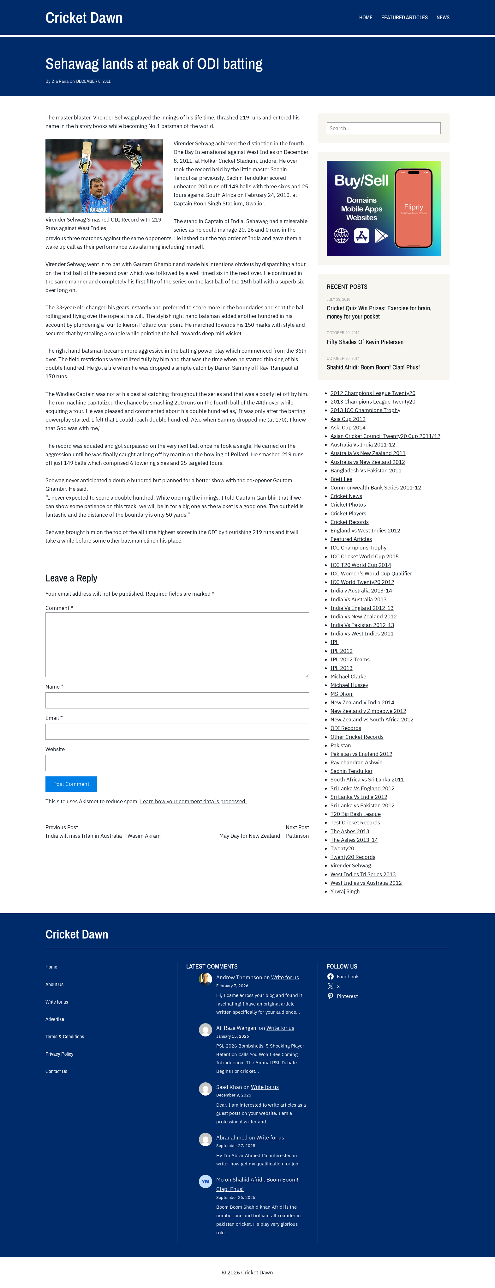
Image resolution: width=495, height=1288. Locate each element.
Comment (59, 608)
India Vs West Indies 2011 (362, 633)
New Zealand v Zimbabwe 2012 (368, 711)
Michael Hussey (349, 685)
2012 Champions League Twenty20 (373, 393)
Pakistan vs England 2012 (361, 753)
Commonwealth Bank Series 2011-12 (376, 487)
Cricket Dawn (84, 17)
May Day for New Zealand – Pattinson (264, 835)
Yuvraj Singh (345, 891)
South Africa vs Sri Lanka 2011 (367, 779)
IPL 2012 (342, 650)
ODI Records (346, 728)
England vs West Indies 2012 (365, 530)
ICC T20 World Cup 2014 (361, 565)
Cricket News (346, 496)
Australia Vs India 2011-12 (363, 444)
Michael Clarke (348, 676)
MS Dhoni (342, 693)
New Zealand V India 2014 (362, 702)
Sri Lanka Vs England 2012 (363, 788)
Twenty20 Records (353, 857)
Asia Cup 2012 (348, 419)
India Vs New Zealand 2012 (364, 616)
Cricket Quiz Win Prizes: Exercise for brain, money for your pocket (379, 312)
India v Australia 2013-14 (361, 590)
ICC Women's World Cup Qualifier (371, 573)
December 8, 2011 (93, 81)
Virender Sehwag (351, 865)
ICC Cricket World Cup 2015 (365, 556)
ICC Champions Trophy (358, 547)
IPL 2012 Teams (350, 659)
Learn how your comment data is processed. (193, 801)
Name (54, 686)
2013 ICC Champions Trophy (365, 410)
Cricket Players (348, 513)
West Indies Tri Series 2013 (363, 874)
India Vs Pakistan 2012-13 (362, 625)
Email (54, 717)
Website (55, 749)
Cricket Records (350, 522)
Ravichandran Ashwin (357, 762)
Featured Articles (351, 539)
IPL (335, 642)
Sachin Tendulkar (352, 771)
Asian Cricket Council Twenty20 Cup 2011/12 (385, 436)
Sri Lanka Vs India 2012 (359, 796)
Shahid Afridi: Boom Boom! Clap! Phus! (373, 367)
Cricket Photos (348, 504)
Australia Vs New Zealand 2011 (368, 453)
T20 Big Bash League (356, 814)
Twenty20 (342, 848)
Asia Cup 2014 (348, 427)
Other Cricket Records (357, 736)
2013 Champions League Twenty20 (373, 401)
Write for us (285, 977)
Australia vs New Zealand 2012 (368, 462)
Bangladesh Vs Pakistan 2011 (366, 470)
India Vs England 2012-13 (362, 608)
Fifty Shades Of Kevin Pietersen (365, 342)
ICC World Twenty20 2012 (362, 582)
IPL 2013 (342, 668)
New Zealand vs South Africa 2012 (372, 719)
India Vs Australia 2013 (359, 599)
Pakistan (341, 745)
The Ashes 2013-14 (354, 839)
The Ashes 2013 (350, 831)
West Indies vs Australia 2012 (366, 882)
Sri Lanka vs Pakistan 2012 (363, 805)
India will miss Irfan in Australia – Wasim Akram (103, 835)
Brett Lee (341, 479)
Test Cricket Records (355, 822)
